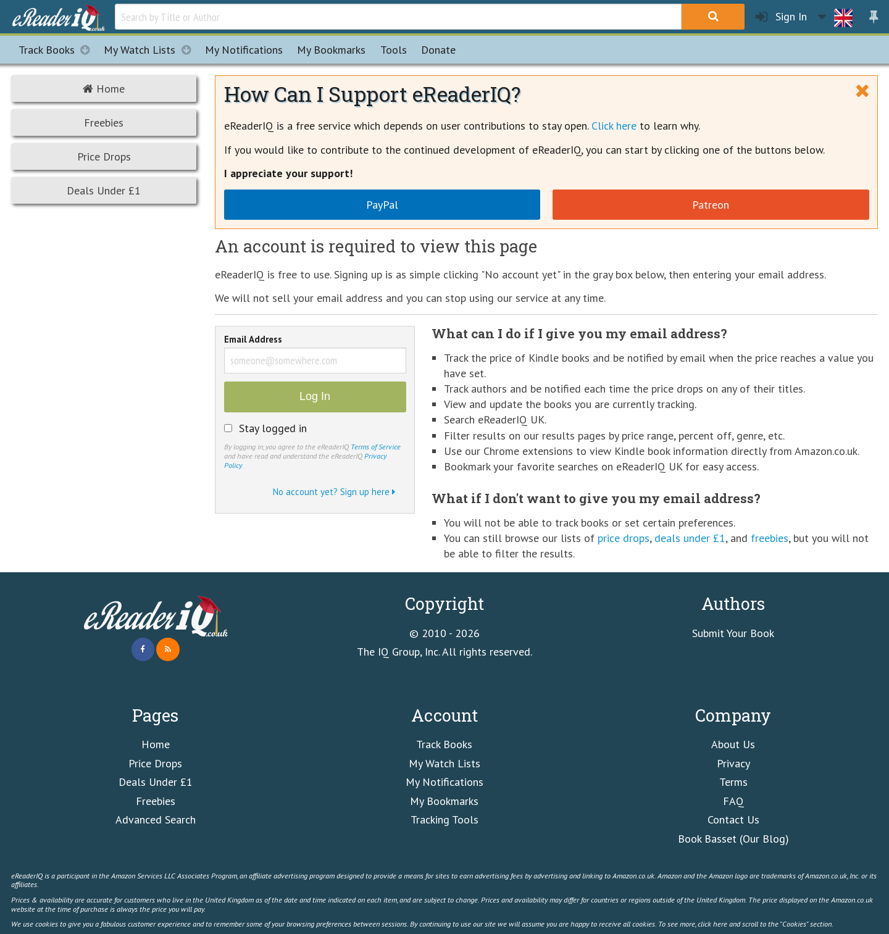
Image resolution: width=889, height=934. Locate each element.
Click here (613, 126)
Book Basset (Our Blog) (733, 839)
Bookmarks (331, 50)
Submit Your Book (733, 633)
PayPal (382, 205)
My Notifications (444, 782)
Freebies (103, 122)
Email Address (253, 340)
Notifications (244, 50)
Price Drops (104, 156)
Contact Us (733, 819)
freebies (769, 538)
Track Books (58, 50)
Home (104, 88)
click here (712, 923)
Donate (438, 50)
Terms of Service (376, 446)
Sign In (781, 17)
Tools (393, 50)
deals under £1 (689, 538)
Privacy (733, 763)
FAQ (733, 801)
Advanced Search (155, 819)
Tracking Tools (444, 819)
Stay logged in (273, 428)
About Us (733, 744)
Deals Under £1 (104, 190)
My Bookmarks (444, 801)
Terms (733, 782)
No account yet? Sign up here (334, 492)
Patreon (710, 205)
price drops (623, 538)
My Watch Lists (151, 50)
